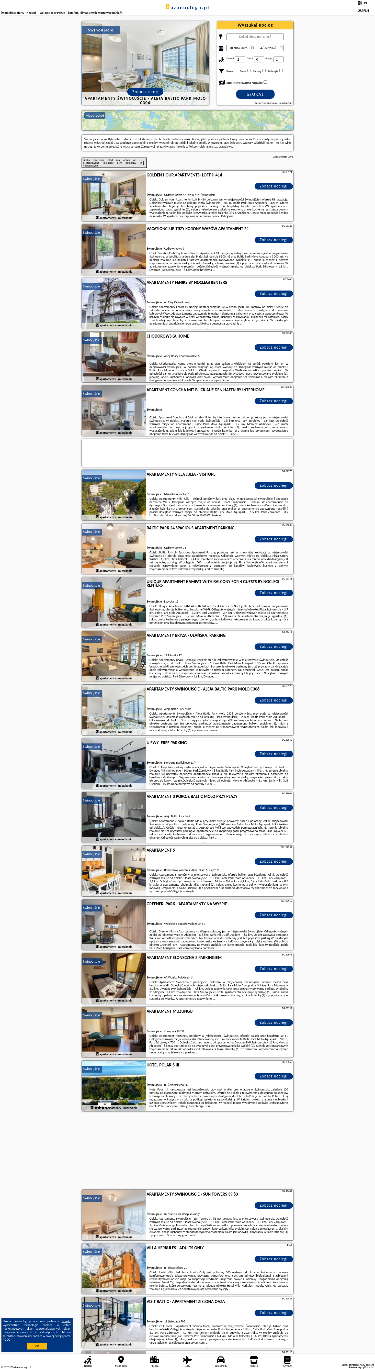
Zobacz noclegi (274, 186)
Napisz (370, 1367)
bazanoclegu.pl (187, 7)
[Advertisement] (188, 1151)
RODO (6, 1339)
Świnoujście (91, 179)
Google (66, 1321)
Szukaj (255, 94)
